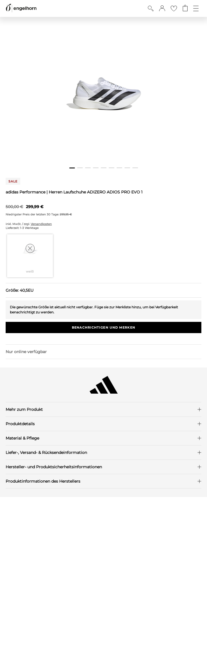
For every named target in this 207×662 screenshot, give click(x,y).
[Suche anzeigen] (150, 8)
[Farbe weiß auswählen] (30, 256)
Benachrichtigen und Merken (103, 327)
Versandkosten (41, 224)
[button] (162, 8)
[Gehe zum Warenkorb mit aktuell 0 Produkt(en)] (185, 8)
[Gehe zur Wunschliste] (174, 8)
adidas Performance (26, 192)
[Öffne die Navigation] (195, 8)
